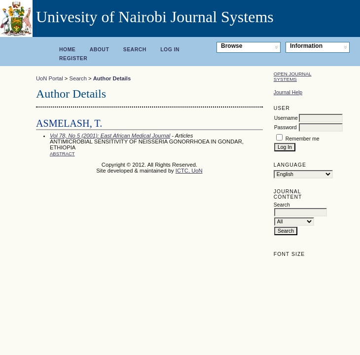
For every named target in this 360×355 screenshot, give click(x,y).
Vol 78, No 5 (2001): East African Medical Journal (110, 136)
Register (73, 58)
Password (285, 127)
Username (286, 118)
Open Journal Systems (293, 76)
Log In (170, 49)
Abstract (62, 153)
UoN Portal (49, 78)
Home (67, 49)
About (99, 49)
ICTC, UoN (189, 171)
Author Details (112, 78)
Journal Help (288, 92)
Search (134, 49)
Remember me (303, 139)
